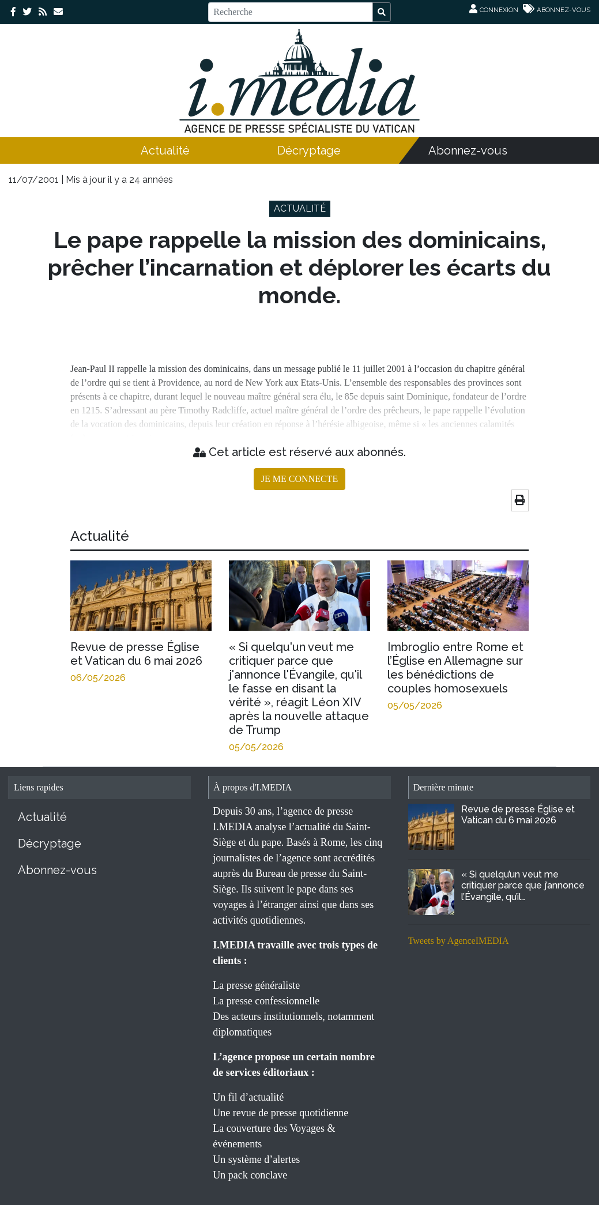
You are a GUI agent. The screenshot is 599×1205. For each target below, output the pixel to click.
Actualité (165, 150)
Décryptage (309, 150)
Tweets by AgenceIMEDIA (458, 941)
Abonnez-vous (467, 150)
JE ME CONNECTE (299, 479)
